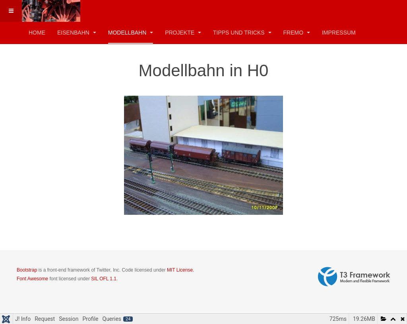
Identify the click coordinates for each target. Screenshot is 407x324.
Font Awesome (32, 279)
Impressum (339, 32)
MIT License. (180, 270)
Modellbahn (130, 32)
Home (37, 32)
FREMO (296, 32)
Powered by (354, 277)
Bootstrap (27, 270)
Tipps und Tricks (242, 32)
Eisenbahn (76, 32)
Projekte (183, 32)
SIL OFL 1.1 (103, 279)
